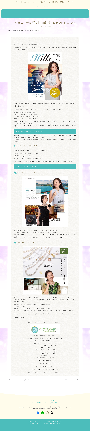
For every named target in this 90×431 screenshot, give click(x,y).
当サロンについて (11, 12)
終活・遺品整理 (57, 12)
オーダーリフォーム (22, 12)
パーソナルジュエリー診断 (45, 12)
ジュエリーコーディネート (69, 12)
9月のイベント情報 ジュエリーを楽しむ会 (19, 378)
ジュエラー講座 (81, 12)
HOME (3, 12)
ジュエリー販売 (32, 12)
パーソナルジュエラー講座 (39, 407)
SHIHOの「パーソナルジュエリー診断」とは (70, 378)
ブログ (3, 15)
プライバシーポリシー (52, 407)
